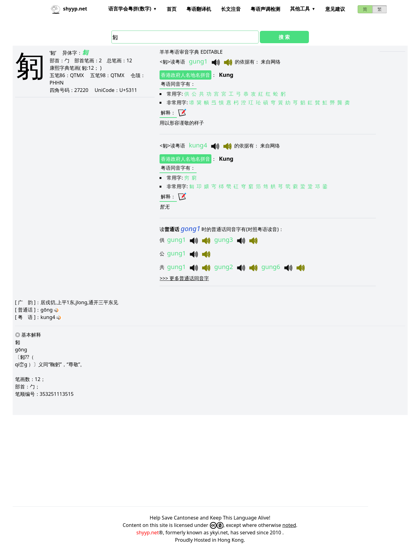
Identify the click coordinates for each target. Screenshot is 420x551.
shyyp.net (147, 532)
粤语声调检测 (265, 9)
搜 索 (284, 37)
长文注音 (231, 9)
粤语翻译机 (198, 9)
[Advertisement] (198, 460)
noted (289, 525)
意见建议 (335, 9)
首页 (172, 9)
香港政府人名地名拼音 (185, 75)
